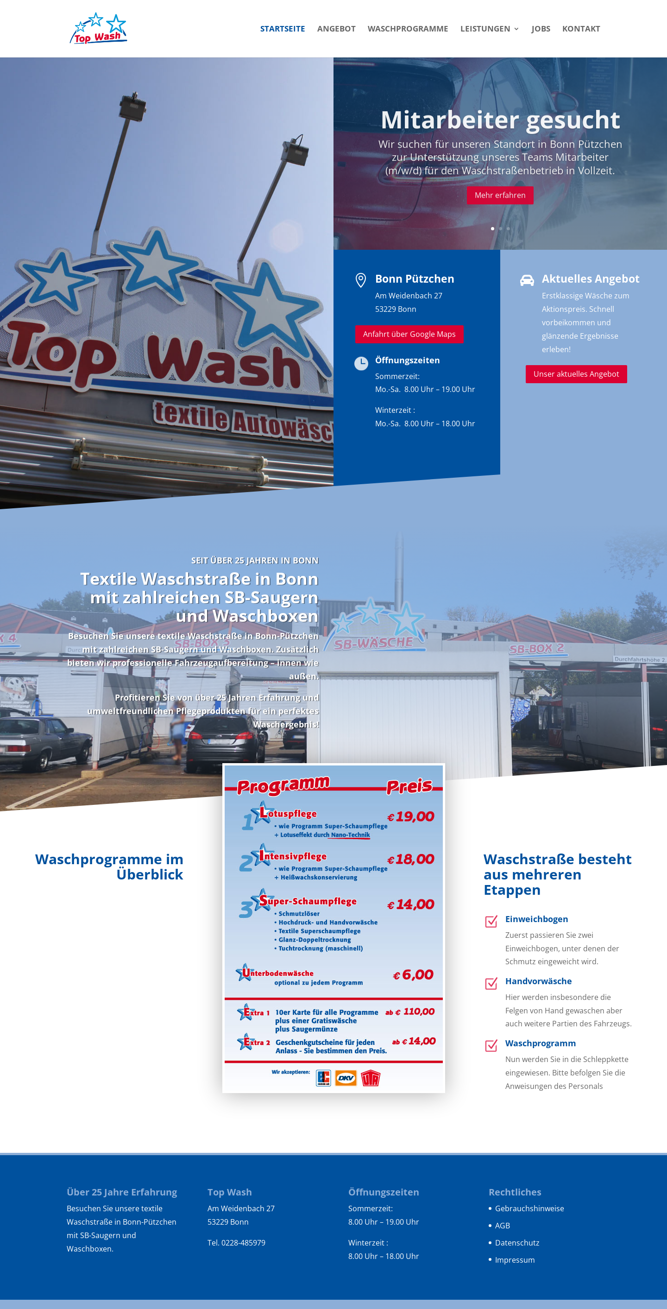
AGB (502, 1225)
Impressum (515, 1260)
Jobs (541, 29)
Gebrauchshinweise (529, 1208)
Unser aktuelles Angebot (576, 374)
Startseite (282, 29)
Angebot (336, 29)
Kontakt (581, 29)
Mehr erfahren (500, 211)
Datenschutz (517, 1243)
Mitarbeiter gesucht (500, 135)
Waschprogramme (408, 29)
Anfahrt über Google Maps (409, 334)
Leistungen (485, 29)
